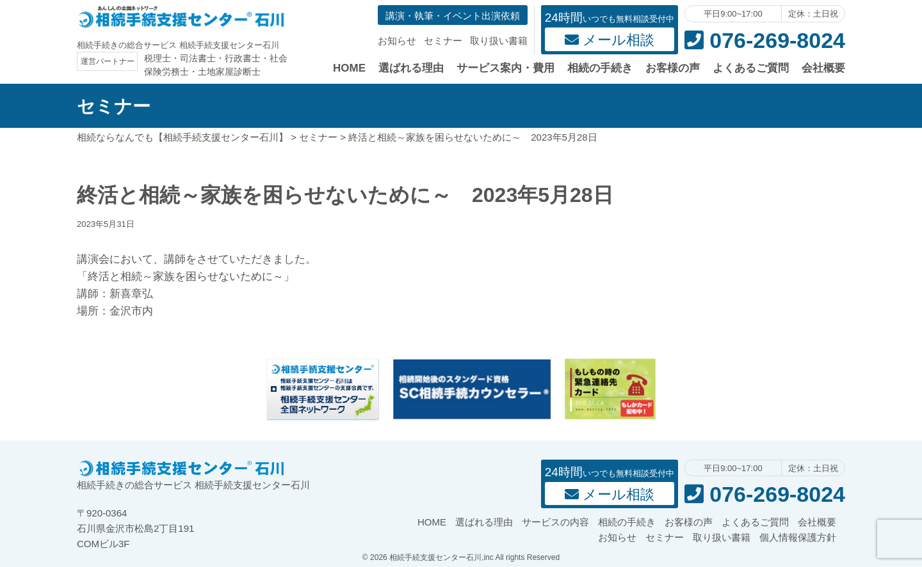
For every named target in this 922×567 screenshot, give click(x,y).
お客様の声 (672, 68)
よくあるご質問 (751, 68)
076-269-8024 (764, 40)
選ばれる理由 (411, 68)
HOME (349, 68)
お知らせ (397, 40)
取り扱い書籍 (499, 40)
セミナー (443, 40)
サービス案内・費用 (505, 68)
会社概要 (823, 68)
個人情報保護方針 (797, 537)
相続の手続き (600, 68)
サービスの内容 (555, 522)
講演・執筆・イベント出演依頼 (452, 15)
